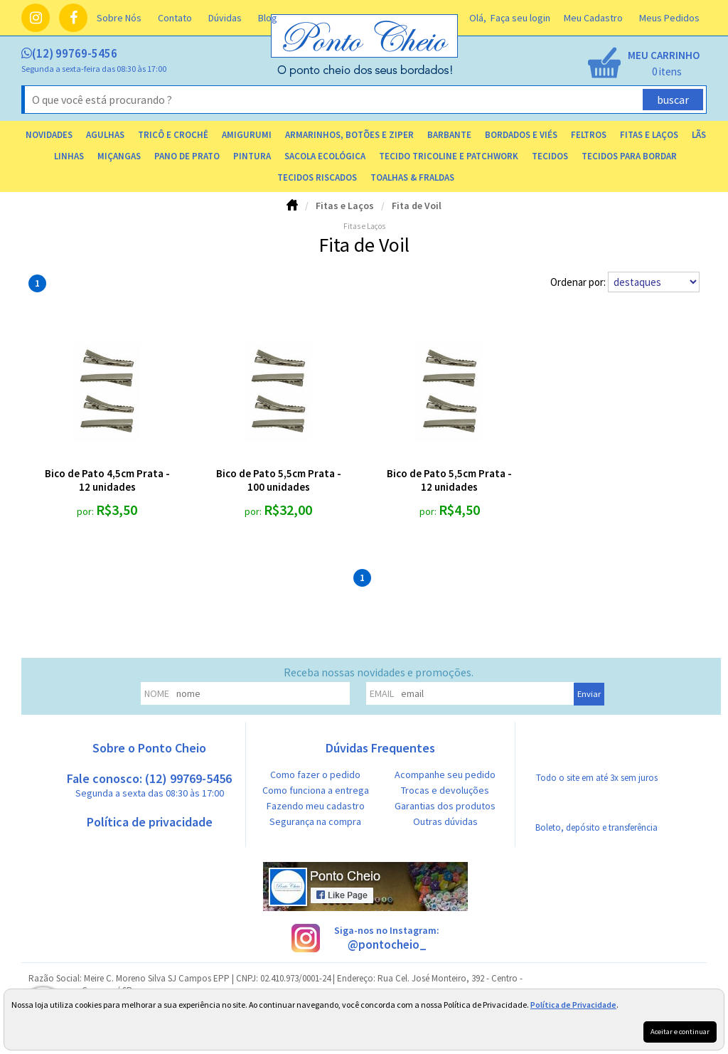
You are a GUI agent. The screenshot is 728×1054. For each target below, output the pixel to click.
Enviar (589, 693)
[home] (365, 73)
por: (86, 511)
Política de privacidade (150, 822)
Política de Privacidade (573, 1004)
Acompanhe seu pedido (445, 774)
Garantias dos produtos (445, 805)
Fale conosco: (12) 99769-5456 (149, 784)
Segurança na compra (315, 821)
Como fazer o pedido (315, 774)
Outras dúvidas (445, 821)
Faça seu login (520, 17)
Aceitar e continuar (680, 1031)
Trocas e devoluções (445, 790)
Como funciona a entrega (315, 790)
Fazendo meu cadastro (316, 805)
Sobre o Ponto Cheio (149, 748)
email (382, 693)
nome (156, 693)
